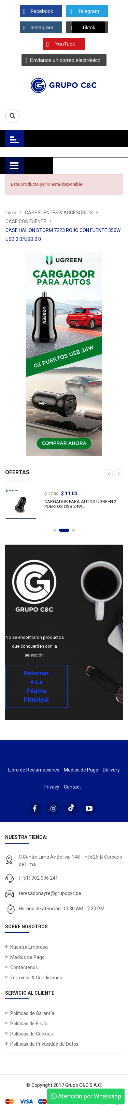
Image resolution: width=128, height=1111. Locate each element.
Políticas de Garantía (32, 1013)
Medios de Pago (81, 770)
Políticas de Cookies (31, 1034)
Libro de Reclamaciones (33, 770)
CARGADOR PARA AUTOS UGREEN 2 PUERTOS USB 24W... (84, 504)
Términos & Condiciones (36, 977)
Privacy (51, 787)
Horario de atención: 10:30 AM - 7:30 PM (61, 908)
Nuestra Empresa (29, 947)
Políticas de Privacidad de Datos (44, 1044)
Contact (72, 787)
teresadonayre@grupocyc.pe (50, 893)
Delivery (111, 770)
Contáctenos (24, 967)
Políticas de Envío (28, 1023)
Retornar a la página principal (36, 686)
